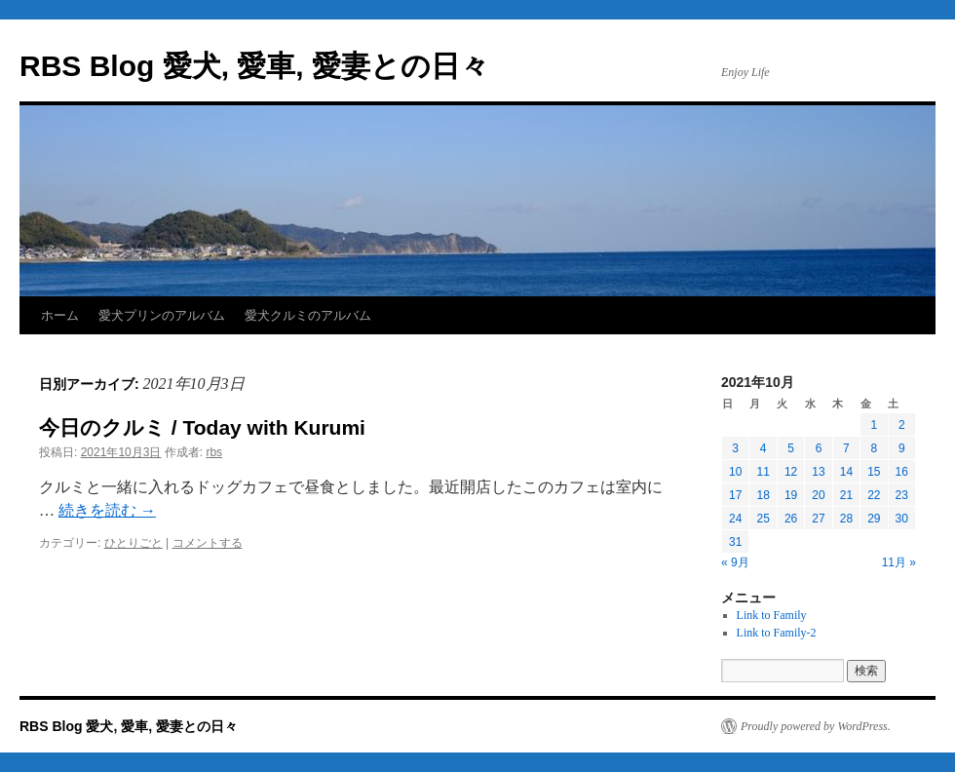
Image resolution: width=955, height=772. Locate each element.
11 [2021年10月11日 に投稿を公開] (762, 472)
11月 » (899, 562)
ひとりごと (133, 543)
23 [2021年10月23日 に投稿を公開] (902, 495)
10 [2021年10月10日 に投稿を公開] (735, 472)
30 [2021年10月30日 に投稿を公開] (902, 518)
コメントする (207, 543)
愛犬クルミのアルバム (308, 315)
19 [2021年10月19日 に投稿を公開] (790, 495)
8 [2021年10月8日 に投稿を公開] (873, 448)
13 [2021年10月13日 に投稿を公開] (818, 472)
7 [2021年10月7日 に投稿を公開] (846, 448)
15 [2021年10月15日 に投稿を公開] (873, 472)
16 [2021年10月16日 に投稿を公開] (902, 472)
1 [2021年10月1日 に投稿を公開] (873, 425)
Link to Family (772, 615)
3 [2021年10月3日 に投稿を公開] (735, 448)
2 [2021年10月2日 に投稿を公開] (901, 425)
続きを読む (107, 510)
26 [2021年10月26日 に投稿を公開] (790, 518)
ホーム (60, 315)
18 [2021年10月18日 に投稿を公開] (762, 495)
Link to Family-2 (777, 632)
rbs (214, 452)
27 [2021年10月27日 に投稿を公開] (818, 518)
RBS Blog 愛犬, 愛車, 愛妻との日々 (254, 66)
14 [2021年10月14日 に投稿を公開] (846, 472)
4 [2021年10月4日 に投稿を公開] (763, 448)
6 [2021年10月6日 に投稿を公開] (819, 448)
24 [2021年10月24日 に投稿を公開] (735, 518)
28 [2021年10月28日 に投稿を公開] (846, 518)
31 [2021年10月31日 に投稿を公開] (735, 542)
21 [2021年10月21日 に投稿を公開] (846, 495)
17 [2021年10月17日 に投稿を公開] (735, 495)
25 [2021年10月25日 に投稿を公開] (762, 518)
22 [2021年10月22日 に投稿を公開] (873, 495)
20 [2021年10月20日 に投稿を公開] (818, 495)
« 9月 (735, 562)
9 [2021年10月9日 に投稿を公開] (901, 448)
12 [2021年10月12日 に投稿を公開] (790, 472)
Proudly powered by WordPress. (816, 726)
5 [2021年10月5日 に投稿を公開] (790, 448)
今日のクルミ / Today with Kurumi (202, 427)
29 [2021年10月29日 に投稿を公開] (873, 518)
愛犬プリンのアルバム (161, 315)
